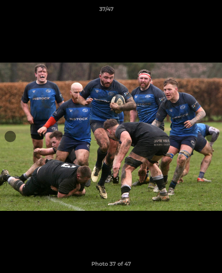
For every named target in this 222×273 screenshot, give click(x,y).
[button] (194, 11)
